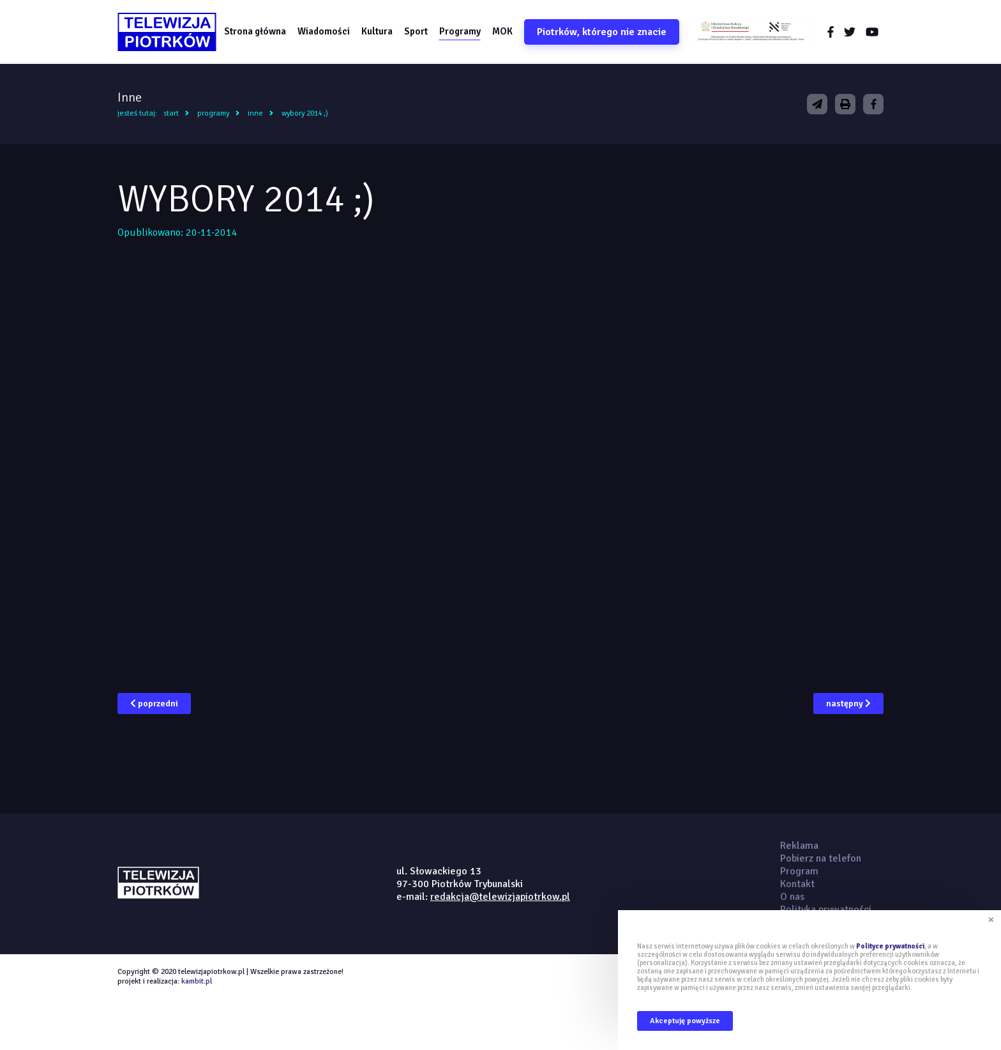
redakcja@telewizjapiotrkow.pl (500, 896)
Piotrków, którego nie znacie (601, 32)
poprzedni (154, 703)
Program (799, 871)
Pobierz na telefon (820, 858)
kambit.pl (196, 981)
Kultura (377, 31)
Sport (416, 31)
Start (171, 113)
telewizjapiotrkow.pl (166, 32)
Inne (255, 113)
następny (848, 703)
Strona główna (255, 31)
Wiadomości (323, 31)
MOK (502, 31)
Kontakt (797, 884)
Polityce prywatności (890, 946)
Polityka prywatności (825, 909)
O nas (792, 896)
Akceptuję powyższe (685, 1021)
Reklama (799, 845)
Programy (460, 31)
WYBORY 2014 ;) (305, 113)
